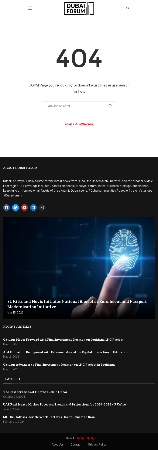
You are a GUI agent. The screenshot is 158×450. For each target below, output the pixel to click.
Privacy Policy (97, 444)
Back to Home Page (79, 123)
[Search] (128, 8)
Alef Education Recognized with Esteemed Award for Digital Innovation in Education (65, 352)
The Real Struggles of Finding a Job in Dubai (35, 392)
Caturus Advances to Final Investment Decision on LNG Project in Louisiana (59, 364)
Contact (76, 444)
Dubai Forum (85, 437)
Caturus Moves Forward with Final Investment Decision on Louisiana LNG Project (63, 339)
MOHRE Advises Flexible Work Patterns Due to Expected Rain (49, 417)
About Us (58, 444)
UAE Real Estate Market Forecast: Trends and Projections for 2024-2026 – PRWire (64, 404)
